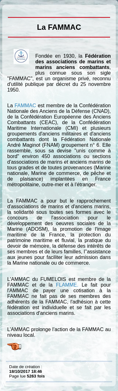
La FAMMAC (11, 9)
